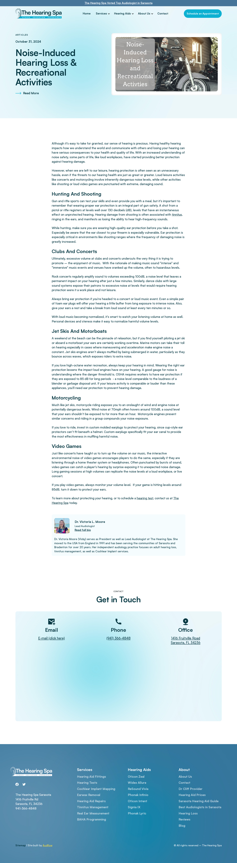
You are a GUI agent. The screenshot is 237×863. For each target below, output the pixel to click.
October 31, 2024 (28, 41)
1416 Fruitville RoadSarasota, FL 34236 (185, 640)
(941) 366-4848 (118, 638)
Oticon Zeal (136, 776)
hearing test (145, 498)
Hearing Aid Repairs (91, 801)
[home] (40, 13)
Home (87, 13)
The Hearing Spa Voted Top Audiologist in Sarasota (118, 3)
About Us (144, 13)
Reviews (184, 819)
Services (101, 13)
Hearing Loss (188, 813)
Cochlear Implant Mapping (96, 789)
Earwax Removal (88, 795)
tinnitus (177, 214)
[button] (103, 14)
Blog (182, 826)
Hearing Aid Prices (192, 795)
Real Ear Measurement (93, 813)
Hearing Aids (122, 13)
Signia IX (134, 807)
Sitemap (20, 845)
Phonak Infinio (138, 795)
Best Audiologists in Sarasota (200, 807)
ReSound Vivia (138, 789)
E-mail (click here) (51, 638)
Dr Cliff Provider (190, 789)
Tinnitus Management (92, 807)
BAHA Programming (91, 819)
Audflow (47, 845)
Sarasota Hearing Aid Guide (199, 801)
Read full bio (83, 530)
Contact (162, 13)
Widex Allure (137, 783)
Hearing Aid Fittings (91, 776)
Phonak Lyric (137, 813)
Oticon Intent (137, 801)
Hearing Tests (87, 783)
